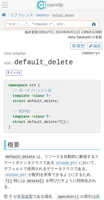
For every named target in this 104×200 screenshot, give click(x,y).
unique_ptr (66, 162)
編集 (94, 46)
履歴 (78, 46)
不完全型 (25, 195)
